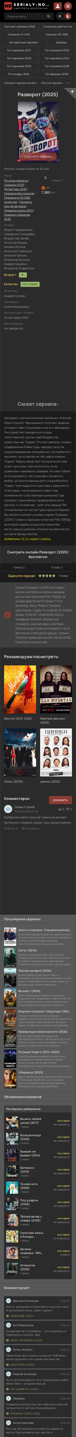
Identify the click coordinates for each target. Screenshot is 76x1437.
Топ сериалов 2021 (19, 50)
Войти (58, 6)
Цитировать (31, 828)
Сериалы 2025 (14, 185)
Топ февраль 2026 (56, 74)
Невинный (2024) (20, 1316)
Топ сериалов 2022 (57, 50)
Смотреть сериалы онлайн (20, 83)
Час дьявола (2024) (22, 1389)
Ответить (11, 828)
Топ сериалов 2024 (57, 58)
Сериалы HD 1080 (57, 34)
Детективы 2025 (15, 189)
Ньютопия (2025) (20, 1364)
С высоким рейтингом (57, 26)
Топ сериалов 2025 (19, 66)
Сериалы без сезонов (19, 193)
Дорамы (61, 42)
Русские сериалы (52, 83)
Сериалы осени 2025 (18, 210)
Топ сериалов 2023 (19, 58)
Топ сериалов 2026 (57, 66)
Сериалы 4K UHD (19, 34)
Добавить (60, 800)
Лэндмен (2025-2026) (23, 1413)
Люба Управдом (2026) (24, 1340)
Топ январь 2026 (18, 74)
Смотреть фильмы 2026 (19, 26)
